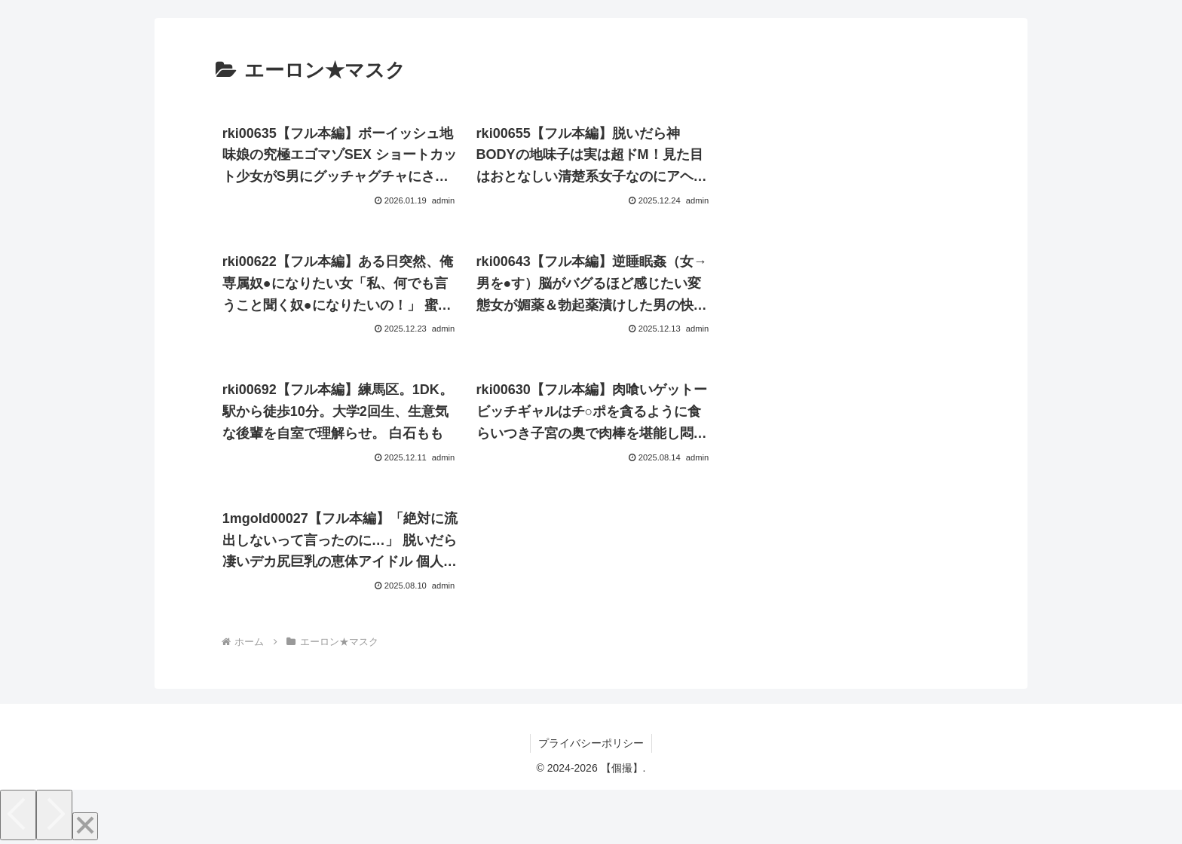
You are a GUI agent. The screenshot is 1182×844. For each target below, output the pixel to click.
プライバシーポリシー (591, 743)
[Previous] (18, 815)
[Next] (54, 815)
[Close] (85, 826)
